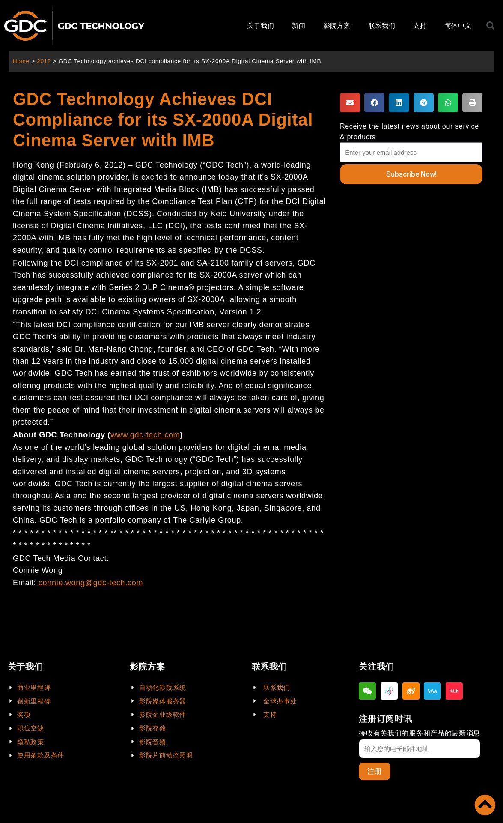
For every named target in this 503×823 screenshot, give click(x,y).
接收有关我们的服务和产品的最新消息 (419, 733)
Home (21, 61)
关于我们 (260, 25)
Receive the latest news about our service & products (409, 132)
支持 (419, 25)
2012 (44, 61)
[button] (350, 102)
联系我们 (382, 25)
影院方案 (337, 25)
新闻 (298, 25)
